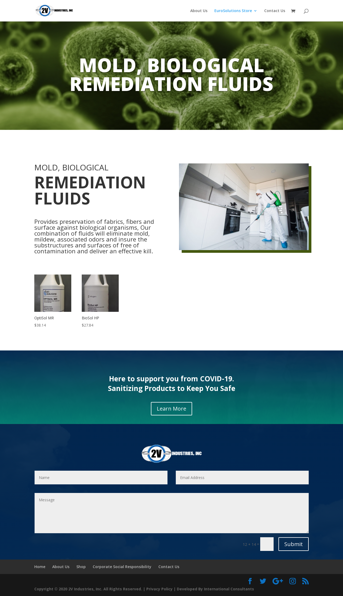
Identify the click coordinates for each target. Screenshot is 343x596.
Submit (293, 544)
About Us (198, 11)
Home (39, 566)
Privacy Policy (159, 588)
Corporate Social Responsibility (122, 566)
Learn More (171, 408)
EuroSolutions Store (233, 11)
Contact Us (274, 11)
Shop (81, 566)
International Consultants (229, 588)
